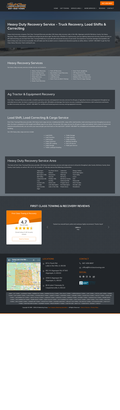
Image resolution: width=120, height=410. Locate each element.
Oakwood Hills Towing (95, 393)
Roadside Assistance (59, 397)
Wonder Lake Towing (34, 397)
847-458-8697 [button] (107, 3)
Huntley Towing (99, 391)
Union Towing (90, 395)
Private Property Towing (57, 399)
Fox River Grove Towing (41, 391)
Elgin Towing (30, 391)
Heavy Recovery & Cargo (30, 399)
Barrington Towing (38, 389)
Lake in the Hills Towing (36, 393)
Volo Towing (99, 395)
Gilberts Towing (54, 391)
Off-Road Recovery (97, 397)
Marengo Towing (72, 393)
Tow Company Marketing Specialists (58, 403)
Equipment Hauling (44, 399)
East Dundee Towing (19, 391)
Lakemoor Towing (49, 393)
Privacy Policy (94, 403)
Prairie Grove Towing (37, 395)
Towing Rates (85, 399)
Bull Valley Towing (65, 389)
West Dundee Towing (21, 397)
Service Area (76, 8)
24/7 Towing (64, 8)
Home (56, 8)
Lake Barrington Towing (22, 393)
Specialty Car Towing (72, 397)
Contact (110, 8)
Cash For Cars (69, 399)
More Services (90, 8)
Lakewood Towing (61, 393)
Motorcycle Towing (85, 397)
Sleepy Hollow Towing (50, 395)
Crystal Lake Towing (100, 389)
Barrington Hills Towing (52, 389)
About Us (77, 399)
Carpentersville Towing (78, 389)
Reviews (102, 8)
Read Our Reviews (24, 335)
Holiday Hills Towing (88, 391)
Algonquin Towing (26, 389)
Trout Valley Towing (80, 395)
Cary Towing (90, 389)
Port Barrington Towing (23, 395)
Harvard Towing (76, 391)
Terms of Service (85, 403)
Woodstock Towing (46, 397)
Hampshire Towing (65, 391)
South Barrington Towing (65, 395)
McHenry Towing (82, 393)
